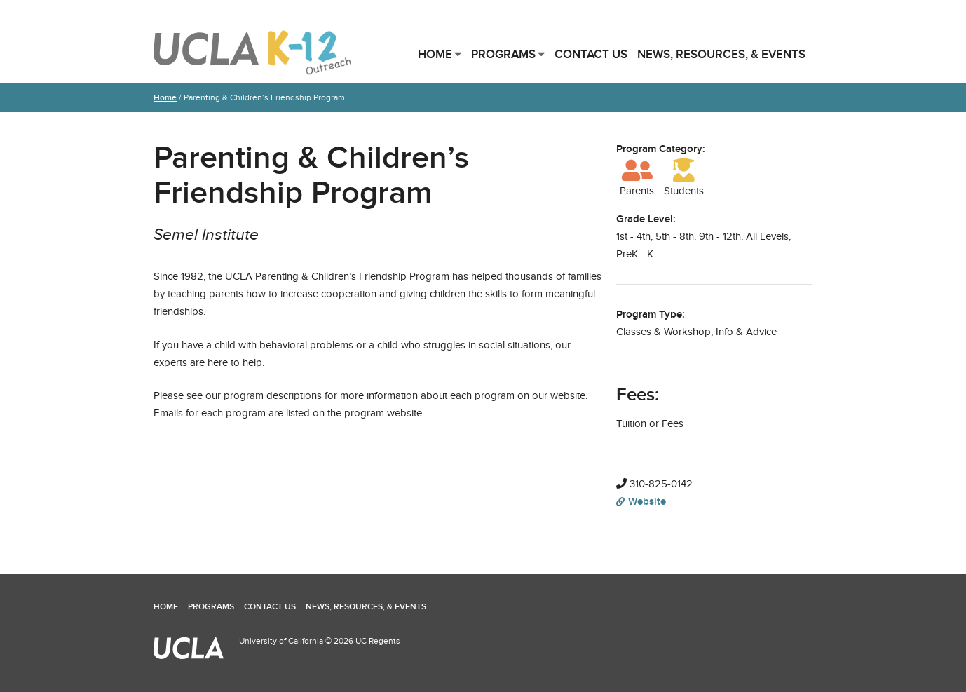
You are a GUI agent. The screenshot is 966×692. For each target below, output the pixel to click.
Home (435, 54)
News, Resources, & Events (721, 54)
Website (641, 501)
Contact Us (591, 54)
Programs (503, 54)
